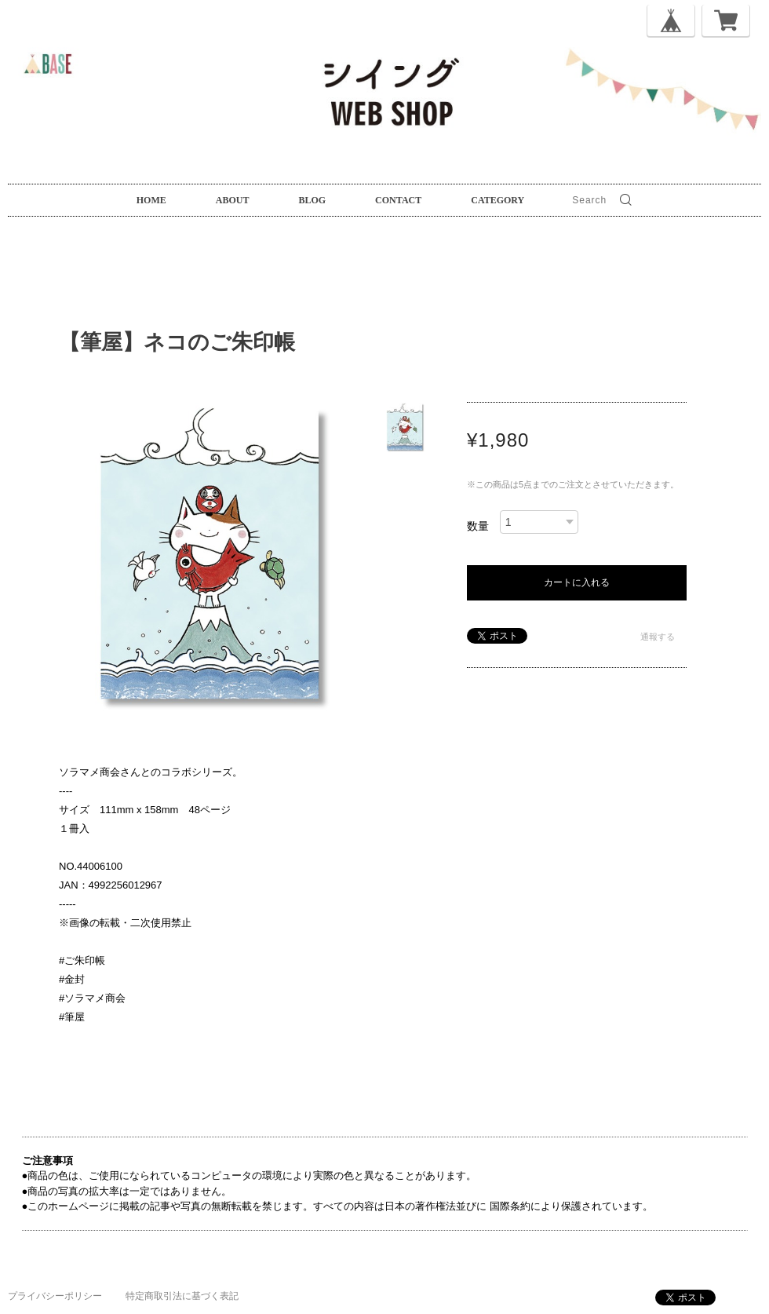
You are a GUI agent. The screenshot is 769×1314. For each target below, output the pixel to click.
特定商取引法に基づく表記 (182, 1295)
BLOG (312, 200)
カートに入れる (577, 582)
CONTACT (398, 200)
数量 (478, 526)
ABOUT (233, 200)
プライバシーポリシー (55, 1295)
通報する (657, 636)
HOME (151, 200)
